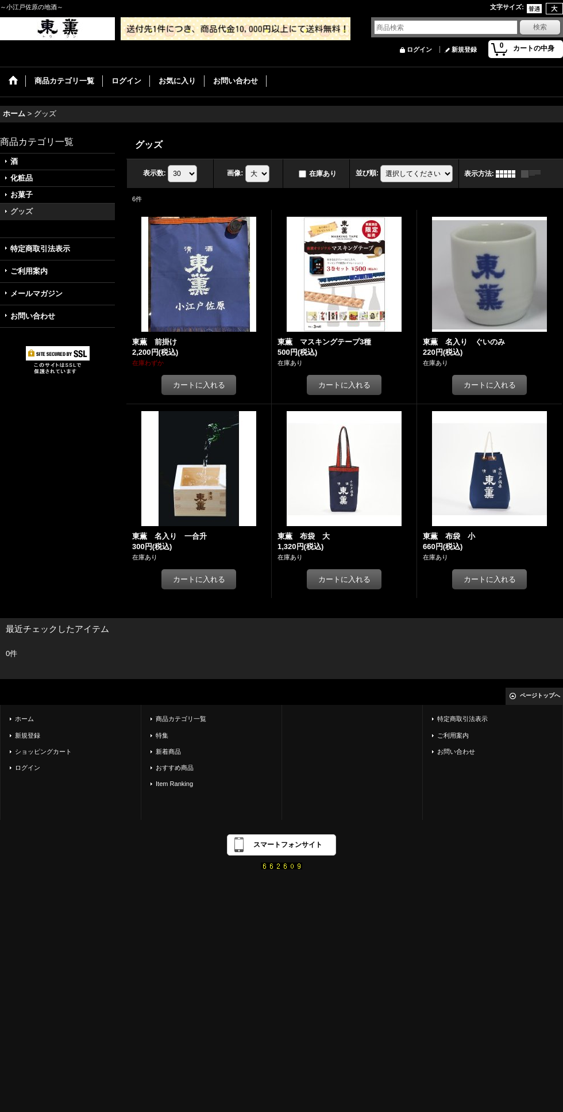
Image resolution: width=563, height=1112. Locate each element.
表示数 (154, 173)
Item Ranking (174, 783)
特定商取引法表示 (40, 248)
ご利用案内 (29, 271)
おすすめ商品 (175, 767)
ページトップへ (540, 695)
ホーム (24, 718)
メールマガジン (36, 293)
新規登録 (464, 49)
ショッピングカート (43, 751)
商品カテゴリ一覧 (181, 718)
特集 (162, 735)
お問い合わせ (32, 316)
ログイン (419, 49)
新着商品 (168, 751)
